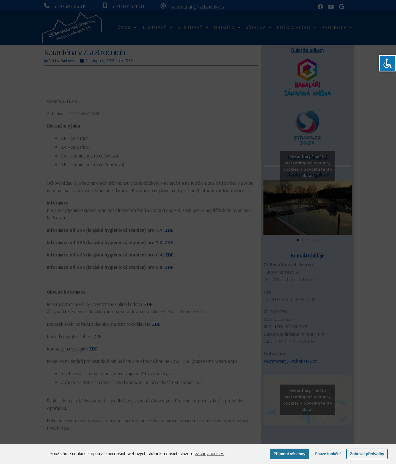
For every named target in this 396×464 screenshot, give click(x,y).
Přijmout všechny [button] (290, 454)
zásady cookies (209, 453)
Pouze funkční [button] (328, 454)
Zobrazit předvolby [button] (367, 454)
